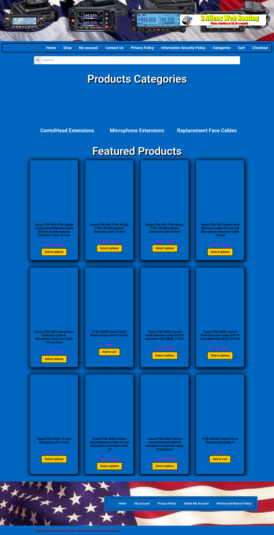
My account (88, 48)
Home (51, 48)
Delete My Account (196, 503)
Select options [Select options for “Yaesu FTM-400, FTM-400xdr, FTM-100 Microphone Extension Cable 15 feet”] (109, 248)
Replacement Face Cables (207, 130)
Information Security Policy (183, 48)
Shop (67, 48)
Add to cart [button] (109, 352)
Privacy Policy (142, 48)
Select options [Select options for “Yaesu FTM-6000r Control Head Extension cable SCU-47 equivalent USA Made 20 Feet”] (220, 355)
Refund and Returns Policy (234, 503)
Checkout (260, 48)
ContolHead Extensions (67, 130)
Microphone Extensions (137, 130)
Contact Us (114, 48)
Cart (241, 48)
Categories (222, 48)
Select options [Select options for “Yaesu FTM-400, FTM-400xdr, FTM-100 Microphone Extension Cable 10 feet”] (164, 248)
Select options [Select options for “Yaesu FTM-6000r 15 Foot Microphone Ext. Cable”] (54, 459)
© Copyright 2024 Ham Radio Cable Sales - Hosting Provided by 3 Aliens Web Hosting (76, 530)
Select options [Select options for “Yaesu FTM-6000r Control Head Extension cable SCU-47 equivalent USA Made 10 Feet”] (164, 355)
